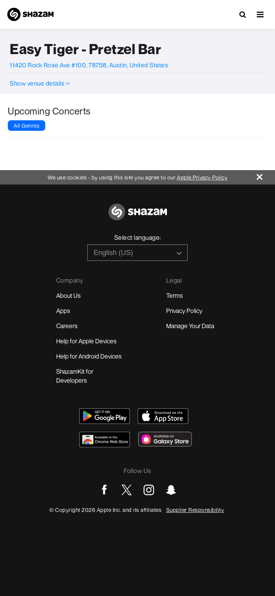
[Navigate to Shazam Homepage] (30, 14)
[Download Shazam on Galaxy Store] (165, 439)
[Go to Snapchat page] (171, 490)
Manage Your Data (190, 326)
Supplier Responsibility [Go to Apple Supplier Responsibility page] (195, 509)
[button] (260, 14)
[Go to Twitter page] (126, 490)
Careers (67, 326)
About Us (68, 295)
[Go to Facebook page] (104, 490)
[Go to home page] (137, 216)
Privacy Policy (184, 311)
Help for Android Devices (89, 356)
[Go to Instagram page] (149, 490)
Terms (174, 295)
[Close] (266, 175)
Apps (63, 311)
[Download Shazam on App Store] (163, 416)
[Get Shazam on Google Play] (104, 416)
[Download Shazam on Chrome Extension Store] (104, 439)
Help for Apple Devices (86, 341)
